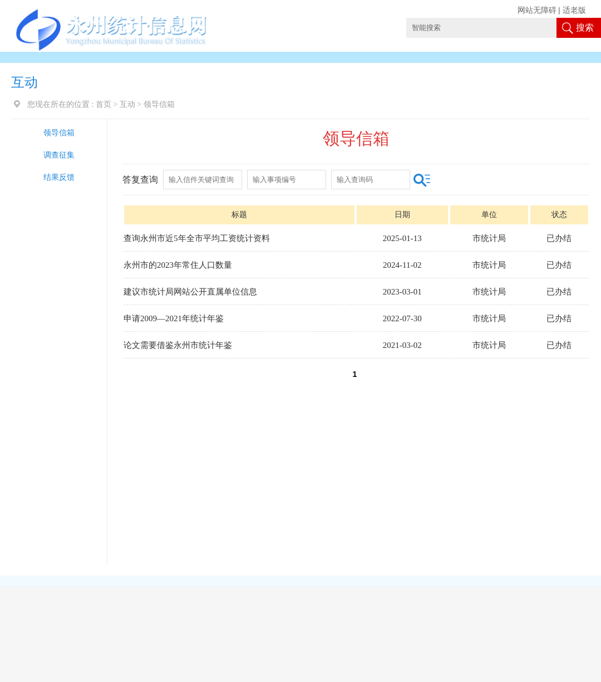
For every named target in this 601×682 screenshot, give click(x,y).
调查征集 (59, 155)
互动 (127, 104)
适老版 (574, 10)
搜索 (585, 27)
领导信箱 (59, 133)
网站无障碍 (537, 10)
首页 (103, 104)
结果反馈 (59, 177)
